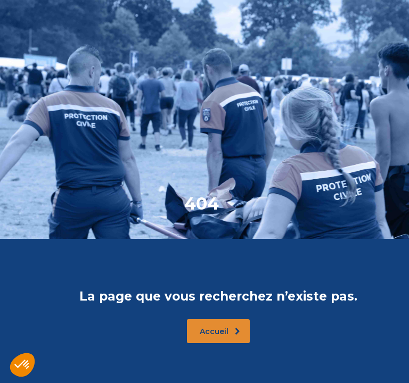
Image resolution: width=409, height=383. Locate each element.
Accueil (220, 331)
